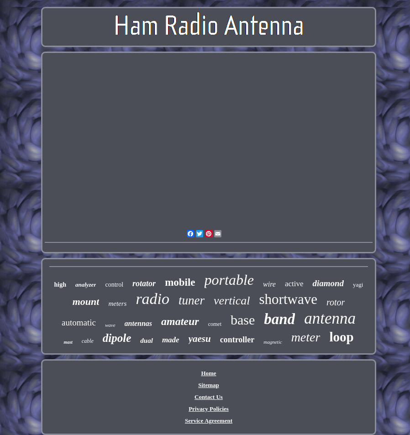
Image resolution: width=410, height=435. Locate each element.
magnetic (272, 342)
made (170, 339)
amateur (180, 321)
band (279, 319)
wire (269, 284)
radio (152, 298)
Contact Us (208, 396)
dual (146, 340)
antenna (330, 318)
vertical (232, 300)
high (60, 284)
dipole (117, 338)
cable (88, 341)
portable (229, 280)
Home (208, 373)
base (243, 319)
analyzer (85, 284)
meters (117, 303)
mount (86, 301)
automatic (79, 322)
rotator (144, 283)
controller (237, 339)
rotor (335, 302)
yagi (358, 284)
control (114, 284)
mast (67, 342)
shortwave (288, 299)
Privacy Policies (209, 408)
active (294, 283)
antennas (138, 323)
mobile (180, 282)
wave (110, 325)
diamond (328, 283)
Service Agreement (208, 420)
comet (214, 324)
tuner (192, 300)
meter (306, 337)
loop (341, 337)
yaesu (200, 338)
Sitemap (208, 385)
